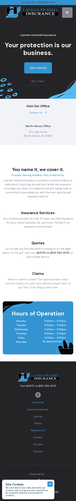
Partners (38, 444)
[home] (31, 11)
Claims (38, 423)
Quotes (38, 416)
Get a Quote (38, 68)
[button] (67, 12)
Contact (38, 451)
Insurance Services (38, 409)
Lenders (38, 437)
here (49, 227)
